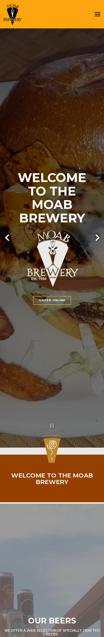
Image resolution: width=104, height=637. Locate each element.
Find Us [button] (52, 631)
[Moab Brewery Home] (18, 14)
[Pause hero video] (52, 374)
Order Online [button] (52, 275)
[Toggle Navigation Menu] (97, 14)
